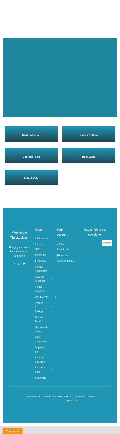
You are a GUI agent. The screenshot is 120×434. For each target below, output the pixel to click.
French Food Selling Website (57, 396)
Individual (79, 396)
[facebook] (14, 264)
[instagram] (19, 264)
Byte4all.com (72, 400)
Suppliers (93, 396)
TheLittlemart (33, 396)
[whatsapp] (24, 264)
